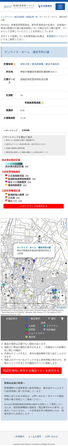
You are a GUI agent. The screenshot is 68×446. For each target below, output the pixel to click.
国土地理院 (61, 307)
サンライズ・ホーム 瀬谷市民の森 (34, 247)
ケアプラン (50, 326)
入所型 (29, 326)
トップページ (6, 17)
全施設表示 (11, 318)
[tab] (10, 130)
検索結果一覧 (32, 17)
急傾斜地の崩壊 (16, 194)
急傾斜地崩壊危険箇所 (19, 179)
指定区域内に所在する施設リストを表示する (31, 370)
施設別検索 (19, 17)
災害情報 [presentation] (26, 130)
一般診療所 (32, 319)
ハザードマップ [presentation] (10, 130)
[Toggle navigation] (60, 6)
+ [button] (62, 296)
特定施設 (49, 330)
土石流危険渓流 (16, 175)
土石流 (11, 198)
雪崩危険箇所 (15, 185)
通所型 (29, 337)
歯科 (51, 319)
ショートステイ (34, 333)
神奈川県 (25, 64)
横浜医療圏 (37, 64)
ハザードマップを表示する (33, 206)
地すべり (12, 201)
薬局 (52, 320)
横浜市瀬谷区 (52, 64)
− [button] (62, 301)
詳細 (26, 166)
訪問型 (29, 330)
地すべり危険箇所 (17, 182)
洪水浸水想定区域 (14, 166)
